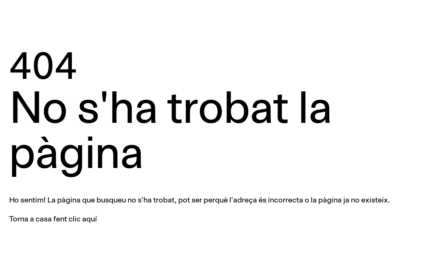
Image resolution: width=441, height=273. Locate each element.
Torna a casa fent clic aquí (53, 219)
